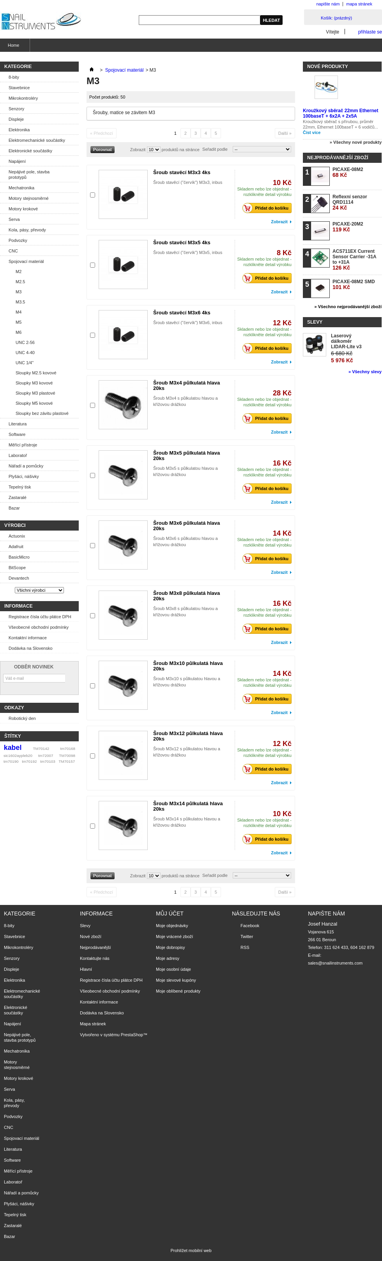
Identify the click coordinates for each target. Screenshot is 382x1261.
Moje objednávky (172, 925)
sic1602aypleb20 (18, 755)
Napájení (17, 161)
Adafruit (16, 546)
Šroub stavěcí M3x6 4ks (181, 313)
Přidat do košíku (267, 208)
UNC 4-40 (25, 352)
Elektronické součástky (30, 150)
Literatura (18, 424)
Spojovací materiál (26, 261)
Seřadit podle (215, 149)
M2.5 (20, 281)
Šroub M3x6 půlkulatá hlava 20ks (186, 525)
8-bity (14, 77)
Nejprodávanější (95, 947)
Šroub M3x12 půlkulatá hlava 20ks (188, 736)
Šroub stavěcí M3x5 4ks (181, 242)
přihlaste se (370, 31)
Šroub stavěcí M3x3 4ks (181, 172)
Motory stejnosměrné (29, 198)
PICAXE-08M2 (347, 172)
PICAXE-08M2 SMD (353, 284)
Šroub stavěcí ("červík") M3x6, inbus (187, 322)
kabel (13, 747)
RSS (245, 947)
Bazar (14, 508)
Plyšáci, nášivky (24, 476)
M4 (18, 312)
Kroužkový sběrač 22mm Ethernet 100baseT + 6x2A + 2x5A (340, 113)
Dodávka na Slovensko (31, 648)
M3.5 (20, 302)
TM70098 (67, 755)
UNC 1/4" (25, 362)
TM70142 (41, 748)
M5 (18, 322)
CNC (13, 251)
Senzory (16, 108)
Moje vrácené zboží (174, 936)
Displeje (16, 119)
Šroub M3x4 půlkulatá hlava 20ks (186, 385)
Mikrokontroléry (23, 98)
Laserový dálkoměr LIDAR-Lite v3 (346, 341)
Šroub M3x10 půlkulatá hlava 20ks (188, 666)
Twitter (247, 936)
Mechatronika (21, 187)
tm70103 (47, 761)
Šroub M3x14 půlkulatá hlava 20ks (188, 806)
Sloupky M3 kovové (34, 383)
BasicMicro (19, 557)
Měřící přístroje (23, 445)
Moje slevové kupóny (176, 980)
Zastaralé (18, 497)
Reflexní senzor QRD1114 (349, 202)
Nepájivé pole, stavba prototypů (29, 174)
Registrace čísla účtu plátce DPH (40, 616)
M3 (18, 291)
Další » (285, 133)
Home (12, 47)
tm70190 (11, 761)
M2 (18, 271)
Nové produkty (327, 66)
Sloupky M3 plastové (35, 393)
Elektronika (19, 129)
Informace (18, 606)
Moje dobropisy (170, 947)
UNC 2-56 (25, 342)
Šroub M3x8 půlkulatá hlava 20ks (186, 595)
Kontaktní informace (28, 637)
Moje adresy (167, 958)
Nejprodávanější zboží (337, 157)
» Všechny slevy (365, 371)
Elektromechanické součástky (37, 140)
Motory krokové (23, 208)
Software (17, 434)
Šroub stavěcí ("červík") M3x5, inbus (187, 252)
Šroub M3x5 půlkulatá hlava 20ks (186, 455)
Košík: (336, 18)
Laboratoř (18, 455)
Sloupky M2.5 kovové (36, 372)
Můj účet (170, 913)
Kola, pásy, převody (27, 230)
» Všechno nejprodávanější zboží (348, 306)
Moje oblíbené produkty (178, 991)
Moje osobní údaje (173, 969)
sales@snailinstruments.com (335, 963)
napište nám (328, 4)
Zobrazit (138, 149)
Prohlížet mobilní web (190, 1250)
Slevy (314, 322)
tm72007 (45, 755)
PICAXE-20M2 (347, 227)
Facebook (250, 925)
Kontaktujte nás (95, 958)
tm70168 (67, 748)
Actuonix (17, 536)
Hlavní (86, 969)
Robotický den (22, 718)
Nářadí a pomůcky (26, 466)
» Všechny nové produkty (356, 142)
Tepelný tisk (20, 487)
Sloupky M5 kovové (34, 403)
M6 (18, 332)
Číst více (311, 132)
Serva (14, 219)
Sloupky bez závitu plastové (42, 413)
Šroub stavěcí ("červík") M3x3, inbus (187, 182)
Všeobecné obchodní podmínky (39, 627)
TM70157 (66, 761)
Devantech (19, 578)
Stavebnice (19, 87)
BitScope (17, 567)
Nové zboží (90, 936)
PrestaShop (132, 1034)
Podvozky (18, 240)
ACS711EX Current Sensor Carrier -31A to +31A (354, 260)
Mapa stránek (93, 1023)
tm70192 (29, 761)
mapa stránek (359, 4)
